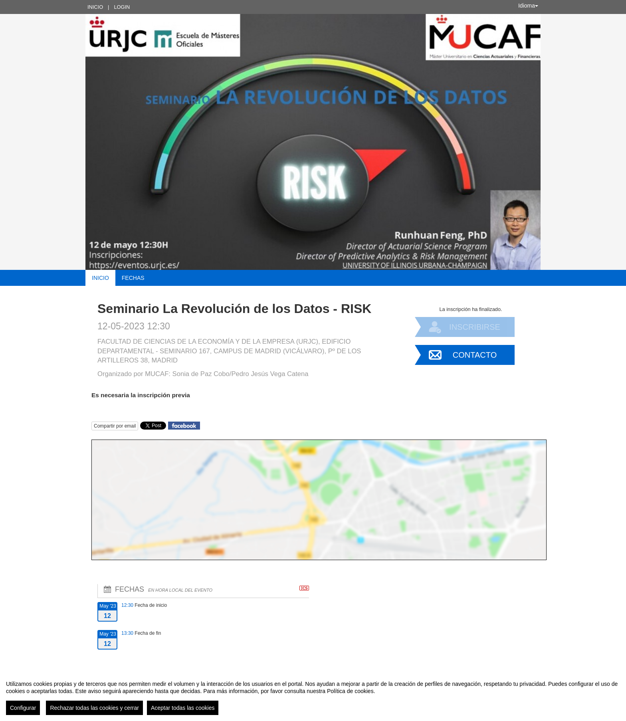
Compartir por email (115, 426)
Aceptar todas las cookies (183, 708)
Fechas (133, 278)
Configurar (23, 708)
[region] (313, 694)
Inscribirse (474, 327)
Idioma (528, 5)
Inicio (95, 7)
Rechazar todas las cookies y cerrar (94, 708)
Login (122, 7)
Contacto (475, 355)
